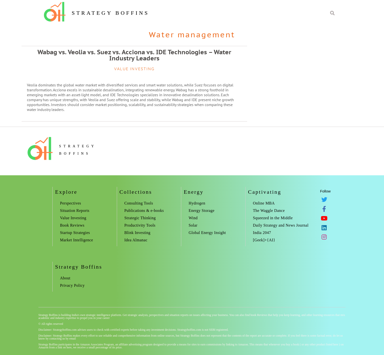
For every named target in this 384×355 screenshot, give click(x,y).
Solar (193, 225)
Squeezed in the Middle (273, 218)
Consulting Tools (138, 203)
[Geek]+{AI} (264, 240)
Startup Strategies (75, 233)
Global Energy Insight (207, 233)
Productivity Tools (140, 225)
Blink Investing (137, 233)
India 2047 (262, 233)
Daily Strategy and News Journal (281, 225)
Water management (192, 34)
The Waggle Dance (269, 210)
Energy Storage (202, 210)
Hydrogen (197, 203)
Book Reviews (72, 225)
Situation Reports (74, 210)
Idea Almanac (135, 240)
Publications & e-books (144, 210)
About (65, 278)
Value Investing (73, 218)
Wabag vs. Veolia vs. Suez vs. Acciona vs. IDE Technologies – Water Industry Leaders (134, 55)
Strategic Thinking (140, 218)
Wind (193, 218)
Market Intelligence (76, 240)
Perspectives (70, 203)
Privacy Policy (72, 285)
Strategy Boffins (110, 13)
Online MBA (264, 203)
